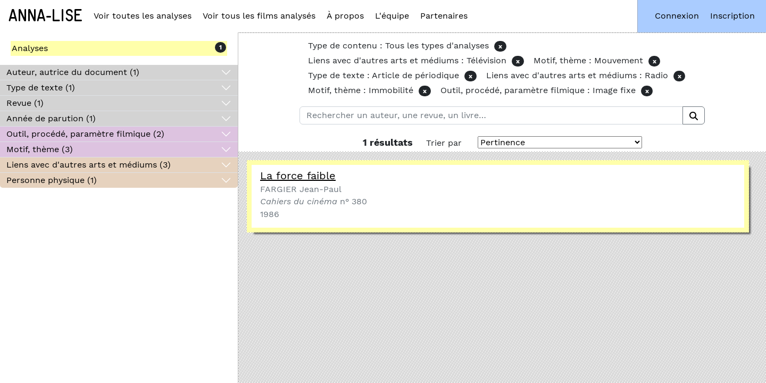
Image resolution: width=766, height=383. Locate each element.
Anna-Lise (45, 15)
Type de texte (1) (40, 87)
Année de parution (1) (51, 118)
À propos (345, 16)
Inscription (732, 16)
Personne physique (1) (51, 180)
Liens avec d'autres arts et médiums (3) (88, 165)
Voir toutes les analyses (143, 16)
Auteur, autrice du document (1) (72, 72)
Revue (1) (25, 103)
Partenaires (444, 16)
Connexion (677, 16)
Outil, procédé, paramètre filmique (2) (85, 134)
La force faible (298, 175)
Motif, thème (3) (39, 149)
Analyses (30, 48)
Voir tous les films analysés (259, 16)
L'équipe (392, 16)
